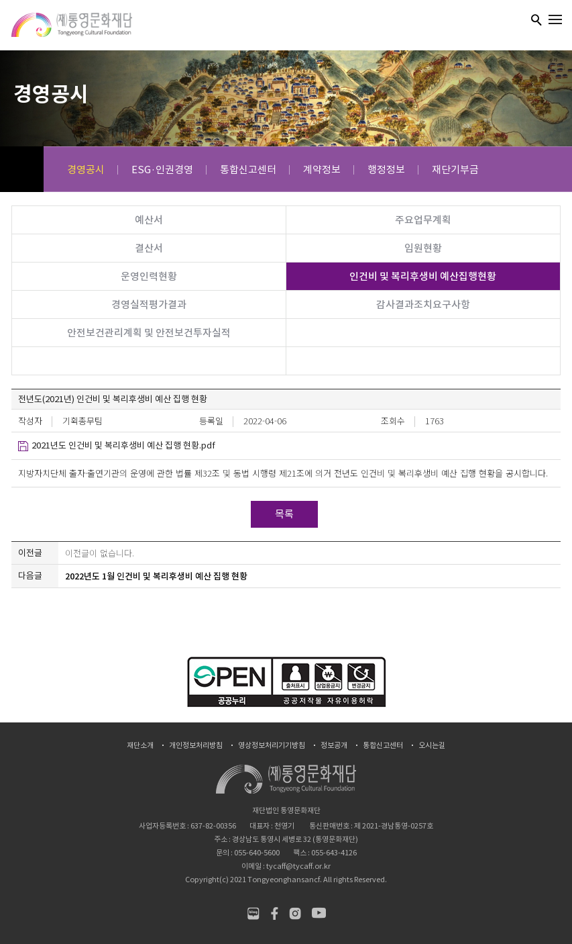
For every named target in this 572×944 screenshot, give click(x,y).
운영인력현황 (149, 276)
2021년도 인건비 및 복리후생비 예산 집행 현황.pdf (123, 445)
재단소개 (140, 745)
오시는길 (431, 745)
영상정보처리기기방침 (271, 745)
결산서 (149, 248)
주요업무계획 (423, 220)
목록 (284, 514)
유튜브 (319, 913)
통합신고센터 (248, 169)
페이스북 (274, 913)
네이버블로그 (253, 913)
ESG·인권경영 (162, 169)
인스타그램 (295, 913)
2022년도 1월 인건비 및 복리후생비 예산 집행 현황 (156, 576)
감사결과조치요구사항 (423, 304)
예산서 (149, 220)
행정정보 (386, 169)
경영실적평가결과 (148, 304)
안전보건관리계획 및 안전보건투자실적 (149, 332)
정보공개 (334, 745)
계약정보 (322, 169)
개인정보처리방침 (196, 745)
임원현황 (423, 248)
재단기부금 (455, 169)
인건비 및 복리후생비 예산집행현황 (422, 276)
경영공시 (86, 169)
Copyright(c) (207, 879)
